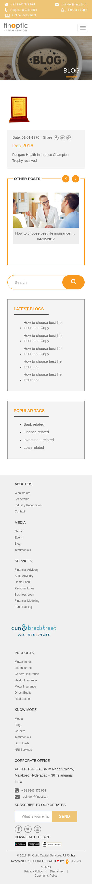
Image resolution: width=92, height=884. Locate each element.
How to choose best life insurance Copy (47, 233)
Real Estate (22, 699)
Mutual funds (23, 661)
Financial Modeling (27, 600)
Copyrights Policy (46, 875)
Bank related (34, 424)
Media (19, 718)
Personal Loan (24, 588)
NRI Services (23, 749)
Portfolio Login (77, 10)
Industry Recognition (28, 505)
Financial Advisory (27, 569)
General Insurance (27, 674)
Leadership (22, 499)
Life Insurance (24, 668)
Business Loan (24, 594)
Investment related (39, 440)
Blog (18, 543)
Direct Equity (23, 692)
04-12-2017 (46, 239)
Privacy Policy (33, 871)
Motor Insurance (25, 686)
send (64, 816)
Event (18, 537)
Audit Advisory (24, 576)
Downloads (22, 743)
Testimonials (23, 550)
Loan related (34, 447)
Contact (20, 511)
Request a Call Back (23, 10)
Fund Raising (23, 607)
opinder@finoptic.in (31, 796)
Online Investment (24, 15)
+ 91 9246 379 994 (30, 790)
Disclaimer (57, 871)
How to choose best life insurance (43, 364)
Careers (20, 731)
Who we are (22, 493)
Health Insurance (26, 680)
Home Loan (22, 582)
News (18, 531)
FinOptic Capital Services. (45, 855)
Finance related (36, 432)
